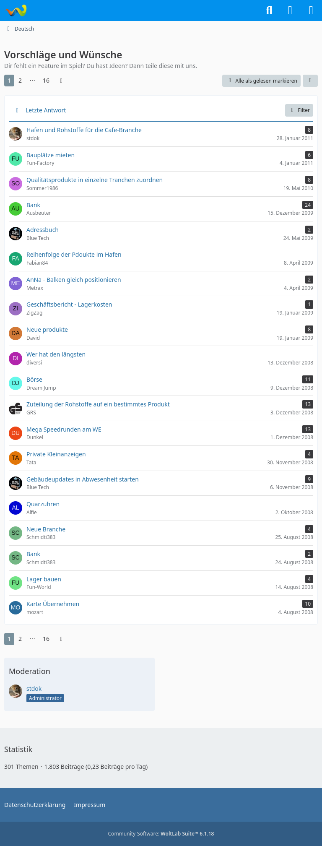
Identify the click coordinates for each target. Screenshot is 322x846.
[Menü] (311, 10)
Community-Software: (161, 833)
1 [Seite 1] (9, 80)
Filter (299, 110)
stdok (34, 688)
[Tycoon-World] (16, 10)
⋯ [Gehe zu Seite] (32, 80)
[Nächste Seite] (61, 81)
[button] (310, 81)
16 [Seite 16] (46, 80)
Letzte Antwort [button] (46, 110)
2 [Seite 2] (20, 80)
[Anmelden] (290, 10)
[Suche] (269, 10)
